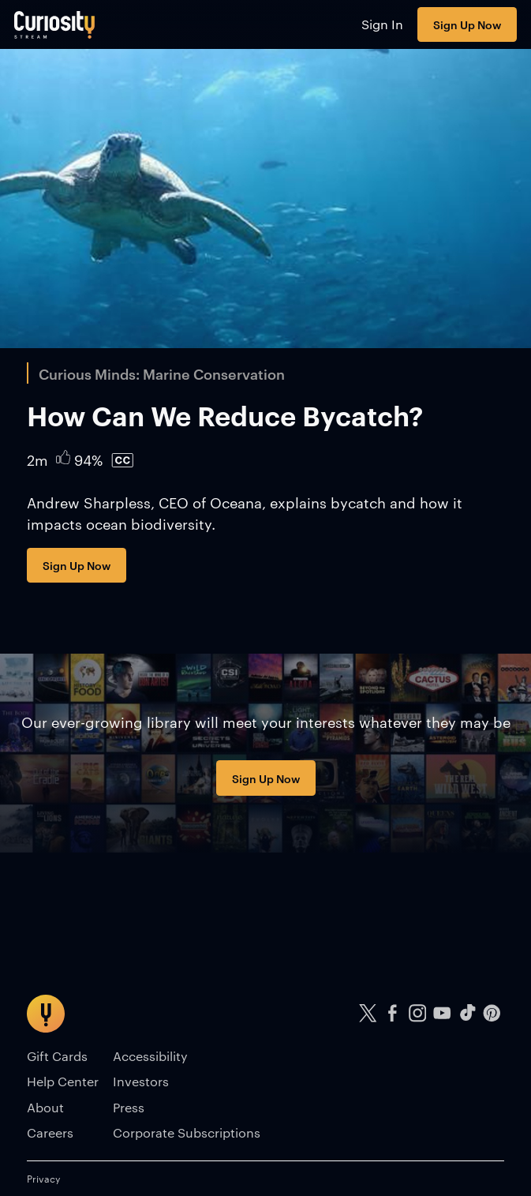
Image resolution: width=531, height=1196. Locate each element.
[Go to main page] (55, 24)
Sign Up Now (467, 24)
